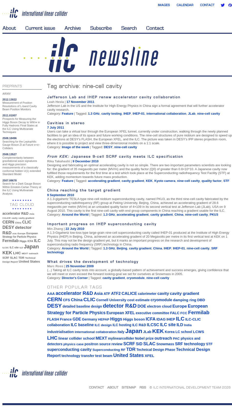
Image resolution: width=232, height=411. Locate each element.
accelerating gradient (104, 181)
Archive (72, 28)
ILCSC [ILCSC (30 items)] (5, 247)
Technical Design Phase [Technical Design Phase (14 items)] (155, 350)
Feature (67, 113)
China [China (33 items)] (18, 223)
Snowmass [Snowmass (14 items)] (165, 344)
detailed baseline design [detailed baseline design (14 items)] (82, 306)
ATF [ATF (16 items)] (107, 294)
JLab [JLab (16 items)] (147, 332)
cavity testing (111, 113)
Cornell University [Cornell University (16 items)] (111, 300)
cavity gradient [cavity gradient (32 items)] (26, 218)
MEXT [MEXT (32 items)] (25, 253)
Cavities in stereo (66, 123)
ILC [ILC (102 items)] (37, 240)
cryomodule (136, 278)
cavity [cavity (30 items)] (15, 218)
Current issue (40, 28)
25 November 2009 (80, 266)
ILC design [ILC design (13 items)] (103, 325)
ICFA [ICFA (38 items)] (30, 241)
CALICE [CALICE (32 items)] (6, 218)
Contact (207, 5)
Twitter (223, 5)
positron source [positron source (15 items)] (97, 344)
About (9, 28)
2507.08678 (9, 180)
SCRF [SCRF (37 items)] (5, 257)
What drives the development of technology (92, 261)
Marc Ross (55, 266)
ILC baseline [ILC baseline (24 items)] (82, 325)
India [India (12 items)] (187, 325)
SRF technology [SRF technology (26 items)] (190, 344)
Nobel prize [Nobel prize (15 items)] (144, 338)
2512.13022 (9, 99)
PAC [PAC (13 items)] (176, 338)
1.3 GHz (94, 113)
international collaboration (166, 113)
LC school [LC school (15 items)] (183, 332)
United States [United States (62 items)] (29, 261)
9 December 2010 (85, 161)
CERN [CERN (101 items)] (8, 222)
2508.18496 (9, 138)
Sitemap (129, 387)
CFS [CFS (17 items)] (66, 300)
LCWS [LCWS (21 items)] (198, 332)
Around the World (75, 214)
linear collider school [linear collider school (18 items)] (76, 338)
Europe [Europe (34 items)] (21, 233)
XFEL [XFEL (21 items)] (149, 356)
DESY (108, 147)
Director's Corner (75, 278)
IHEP (127, 113)
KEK (149, 181)
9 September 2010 (60, 195)
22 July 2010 (75, 229)
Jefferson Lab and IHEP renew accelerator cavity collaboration (113, 97)
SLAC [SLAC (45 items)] (14, 257)
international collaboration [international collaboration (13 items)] (96, 332)
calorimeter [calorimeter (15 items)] (147, 294)
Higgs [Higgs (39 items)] (23, 241)
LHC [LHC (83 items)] (17, 253)
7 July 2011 (55, 127)
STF (226, 181)
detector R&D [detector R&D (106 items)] (120, 306)
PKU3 (214, 214)
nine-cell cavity (208, 113)
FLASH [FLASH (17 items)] (53, 319)
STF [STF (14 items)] (209, 344)
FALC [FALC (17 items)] (174, 313)
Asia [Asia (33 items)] (31, 214)
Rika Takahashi (58, 161)
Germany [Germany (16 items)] (89, 319)
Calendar (185, 5)
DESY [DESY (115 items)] (8, 227)
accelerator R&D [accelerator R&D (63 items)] (15, 213)
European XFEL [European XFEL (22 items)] (120, 313)
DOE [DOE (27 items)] (14, 234)
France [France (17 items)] (66, 319)
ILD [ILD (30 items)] (21, 247)
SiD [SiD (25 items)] (139, 344)
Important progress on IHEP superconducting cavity (102, 224)
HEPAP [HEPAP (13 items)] (103, 319)
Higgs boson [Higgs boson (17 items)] (134, 319)
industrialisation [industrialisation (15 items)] (60, 332)
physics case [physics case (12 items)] (73, 344)
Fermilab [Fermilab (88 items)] (10, 241)
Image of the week (75, 147)
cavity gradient (133, 181)
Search (129, 28)
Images (164, 5)
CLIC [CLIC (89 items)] (26, 222)
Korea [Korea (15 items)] (170, 332)
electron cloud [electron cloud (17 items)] (159, 306)
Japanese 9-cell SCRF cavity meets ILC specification (115, 156)
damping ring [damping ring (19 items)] (184, 300)
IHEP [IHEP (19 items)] (171, 319)
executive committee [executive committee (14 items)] (152, 313)
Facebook (230, 5)
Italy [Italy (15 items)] (120, 332)
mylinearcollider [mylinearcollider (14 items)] (121, 338)
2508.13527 (9, 154)
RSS (142, 387)
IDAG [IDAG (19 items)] (161, 319)
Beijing (122, 248)
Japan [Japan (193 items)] (31, 247)
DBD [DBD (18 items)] (201, 300)
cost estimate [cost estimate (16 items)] (138, 300)
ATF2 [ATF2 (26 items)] (116, 293)
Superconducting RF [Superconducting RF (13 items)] (109, 350)
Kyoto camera (164, 181)
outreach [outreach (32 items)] (33, 253)
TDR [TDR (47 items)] (21, 257)
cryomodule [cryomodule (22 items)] (161, 300)
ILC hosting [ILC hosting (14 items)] (122, 325)
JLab (191, 113)
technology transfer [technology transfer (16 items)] (78, 356)
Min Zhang (55, 229)
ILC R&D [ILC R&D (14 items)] (139, 325)
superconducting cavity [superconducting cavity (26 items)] (69, 349)
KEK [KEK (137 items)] (7, 252)
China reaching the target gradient (84, 190)
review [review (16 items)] (116, 344)
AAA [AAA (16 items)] (51, 294)
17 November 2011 (80, 102)
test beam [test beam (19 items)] (103, 356)
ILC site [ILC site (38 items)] (14, 247)
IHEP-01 (139, 113)
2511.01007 (9, 115)
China (179, 214)
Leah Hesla (55, 102)
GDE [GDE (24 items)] (77, 319)
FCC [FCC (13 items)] (183, 313)
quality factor (212, 181)
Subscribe (101, 28)
